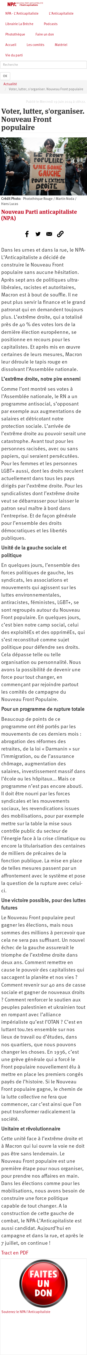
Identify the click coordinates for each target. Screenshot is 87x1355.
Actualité (10, 84)
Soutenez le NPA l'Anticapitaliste (25, 1312)
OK (5, 76)
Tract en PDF (14, 1253)
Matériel (61, 45)
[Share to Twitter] (38, 234)
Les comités (35, 45)
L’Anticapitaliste (61, 14)
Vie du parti (14, 55)
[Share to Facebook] (27, 234)
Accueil (10, 45)
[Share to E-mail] (49, 234)
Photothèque (15, 34)
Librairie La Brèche (19, 24)
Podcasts (51, 24)
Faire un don (44, 34)
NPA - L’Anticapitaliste (22, 14)
